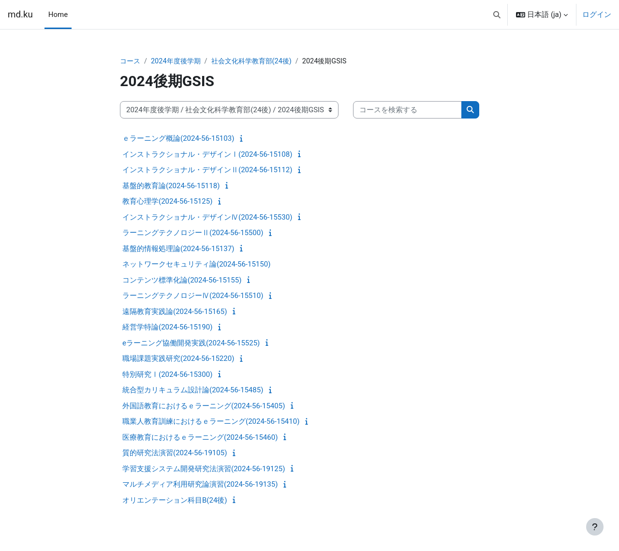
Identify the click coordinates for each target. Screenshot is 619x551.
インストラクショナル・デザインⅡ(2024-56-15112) (207, 170)
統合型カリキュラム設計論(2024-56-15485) (192, 390)
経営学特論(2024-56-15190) (167, 327)
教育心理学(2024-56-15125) (167, 201)
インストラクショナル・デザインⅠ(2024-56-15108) (207, 154)
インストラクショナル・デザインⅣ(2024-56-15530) (207, 217)
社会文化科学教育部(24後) (258, 61)
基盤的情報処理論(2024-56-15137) (178, 249)
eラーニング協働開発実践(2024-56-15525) (191, 343)
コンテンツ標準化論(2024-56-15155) (181, 280)
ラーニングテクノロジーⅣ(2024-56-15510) (192, 296)
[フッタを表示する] (595, 527)
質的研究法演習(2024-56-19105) (174, 453)
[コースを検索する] (407, 110)
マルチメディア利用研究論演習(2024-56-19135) (200, 484)
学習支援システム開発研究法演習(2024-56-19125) (203, 469)
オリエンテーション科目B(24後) (174, 500)
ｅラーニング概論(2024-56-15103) (178, 138)
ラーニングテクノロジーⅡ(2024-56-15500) (192, 233)
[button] (497, 14)
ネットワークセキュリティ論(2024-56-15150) (196, 264)
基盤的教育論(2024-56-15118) (171, 186)
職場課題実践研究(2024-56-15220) (178, 359)
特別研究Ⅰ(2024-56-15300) (167, 375)
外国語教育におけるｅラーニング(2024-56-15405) (203, 406)
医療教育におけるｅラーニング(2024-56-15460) (200, 437)
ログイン (596, 14)
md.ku (20, 14)
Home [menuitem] (58, 14)
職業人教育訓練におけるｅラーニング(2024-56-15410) (210, 421)
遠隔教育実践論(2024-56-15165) (174, 312)
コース (131, 61)
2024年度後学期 (178, 61)
